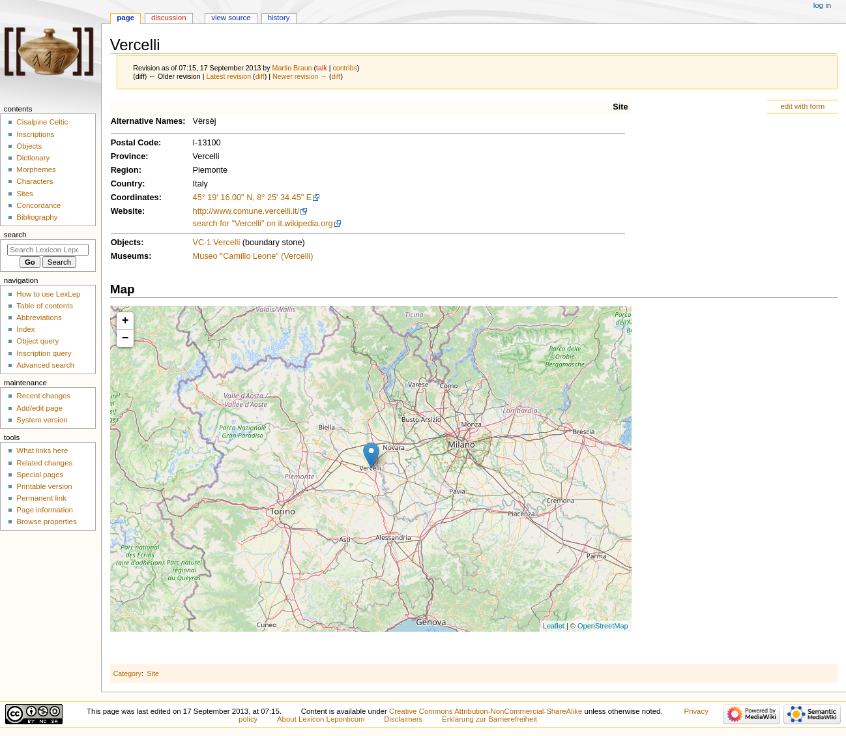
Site (620, 106)
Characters (34, 181)
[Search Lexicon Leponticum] (48, 250)
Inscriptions (35, 134)
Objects (126, 242)
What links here (42, 450)
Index (25, 329)
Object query (37, 341)
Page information (44, 510)
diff (260, 76)
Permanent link (41, 498)
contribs (344, 68)
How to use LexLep (48, 294)
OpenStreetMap (602, 626)
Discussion (168, 18)
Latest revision (228, 76)
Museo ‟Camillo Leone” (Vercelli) (253, 256)
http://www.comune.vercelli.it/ (246, 211)
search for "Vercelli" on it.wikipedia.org (263, 223)
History (279, 18)
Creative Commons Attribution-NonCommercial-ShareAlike (485, 711)
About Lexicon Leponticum (321, 719)
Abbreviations (38, 317)
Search (15, 235)
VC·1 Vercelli (217, 242)
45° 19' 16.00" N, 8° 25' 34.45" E (252, 197)
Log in (822, 5)
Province (128, 156)
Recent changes (43, 396)
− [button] (125, 338)
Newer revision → (299, 76)
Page (125, 18)
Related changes (44, 463)
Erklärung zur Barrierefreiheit (489, 719)
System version (41, 420)
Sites (24, 194)
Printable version (44, 486)
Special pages (39, 474)
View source (230, 18)
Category (127, 673)
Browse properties (46, 521)
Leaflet (553, 626)
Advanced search (45, 365)
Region (125, 170)
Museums (130, 256)
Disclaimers (403, 719)
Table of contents (44, 306)
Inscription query (43, 353)
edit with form (802, 106)
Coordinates (135, 197)
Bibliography (36, 217)
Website (126, 211)
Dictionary (33, 158)
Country (127, 183)
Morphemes (35, 169)
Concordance (38, 205)
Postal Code (134, 142)
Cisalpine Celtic (42, 122)
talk (321, 68)
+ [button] (125, 321)
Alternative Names (147, 121)
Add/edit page (39, 408)
